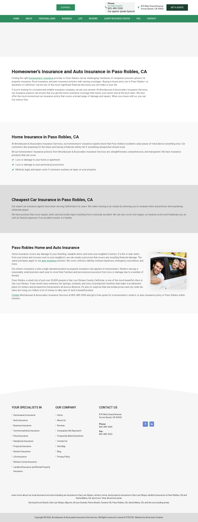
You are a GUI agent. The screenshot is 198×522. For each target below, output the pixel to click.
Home (60, 415)
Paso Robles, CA (175, 495)
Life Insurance (20, 457)
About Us (61, 420)
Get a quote (177, 7)
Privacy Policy (63, 457)
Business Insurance (22, 425)
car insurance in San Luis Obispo (78, 495)
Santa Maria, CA (83, 498)
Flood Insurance (20, 436)
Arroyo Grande (80, 502)
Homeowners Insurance (24, 415)
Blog (59, 451)
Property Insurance (22, 446)
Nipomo (68, 502)
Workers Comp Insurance (25, 462)
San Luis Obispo (56, 502)
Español (66, 7)
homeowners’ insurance (41, 78)
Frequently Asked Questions (70, 436)
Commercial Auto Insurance (26, 431)
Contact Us (62, 441)
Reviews (61, 425)
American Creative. (154, 517)
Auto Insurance (20, 420)
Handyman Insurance (23, 441)
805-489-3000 (105, 427)
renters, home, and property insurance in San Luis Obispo (120, 495)
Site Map (61, 446)
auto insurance (49, 260)
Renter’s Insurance (22, 451)
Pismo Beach (94, 502)
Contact (16, 295)
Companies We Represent (69, 431)
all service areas (114, 498)
